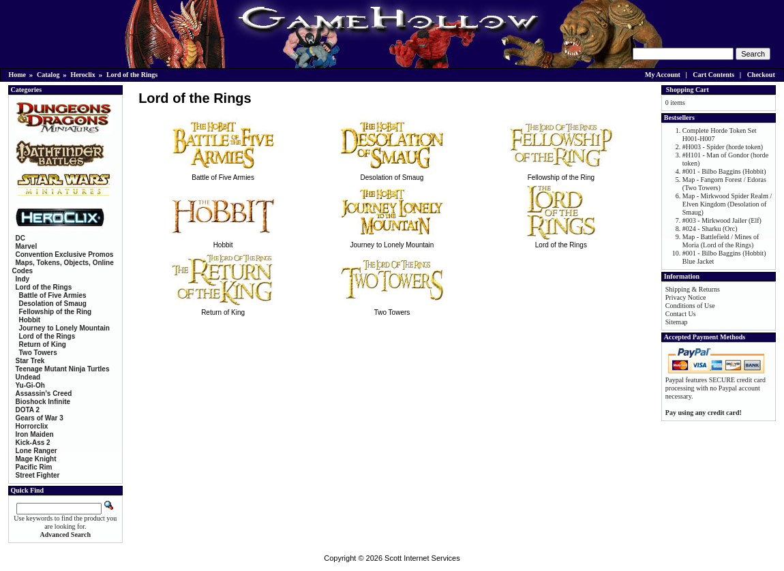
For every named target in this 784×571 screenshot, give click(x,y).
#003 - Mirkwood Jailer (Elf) (722, 220)
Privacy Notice (685, 297)
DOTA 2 (28, 410)
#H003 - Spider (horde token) (722, 147)
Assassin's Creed (44, 393)
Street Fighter (38, 475)
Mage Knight (36, 459)
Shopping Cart (687, 89)
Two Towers (392, 308)
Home (18, 74)
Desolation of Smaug (392, 173)
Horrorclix (32, 426)
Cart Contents (713, 74)
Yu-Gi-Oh (30, 385)
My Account (662, 74)
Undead (28, 377)
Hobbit (223, 241)
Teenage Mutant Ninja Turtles (63, 369)
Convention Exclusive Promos (65, 254)
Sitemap (676, 322)
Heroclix (82, 74)
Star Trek (30, 361)
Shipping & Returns (692, 289)
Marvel (26, 246)
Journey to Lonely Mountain (392, 241)
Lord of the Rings (131, 74)
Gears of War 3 (39, 418)
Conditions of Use (690, 305)
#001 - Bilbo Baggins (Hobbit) (724, 171)
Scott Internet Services (422, 558)
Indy (23, 279)
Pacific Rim (34, 467)
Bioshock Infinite (43, 401)
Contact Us (680, 314)
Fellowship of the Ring (561, 173)
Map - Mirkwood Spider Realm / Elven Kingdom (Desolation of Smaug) (727, 204)
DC (20, 238)
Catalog (48, 74)
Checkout (761, 74)
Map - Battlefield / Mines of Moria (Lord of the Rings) (720, 241)
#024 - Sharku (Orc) (710, 228)
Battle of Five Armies (223, 173)
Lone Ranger (36, 450)
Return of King (223, 308)
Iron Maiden (35, 434)
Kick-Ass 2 (33, 442)
